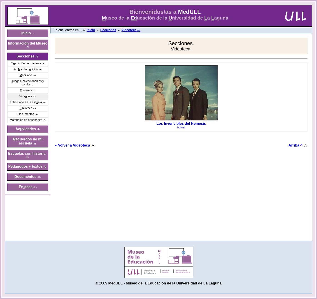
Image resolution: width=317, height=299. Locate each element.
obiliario (26, 75)
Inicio (91, 30)
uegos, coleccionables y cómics (28, 82)
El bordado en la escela (26, 102)
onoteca (26, 90)
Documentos (26, 114)
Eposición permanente (26, 63)
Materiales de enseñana (26, 120)
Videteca (25, 96)
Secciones (108, 30)
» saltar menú (14, 3)
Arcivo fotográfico (26, 69)
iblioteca (26, 108)
